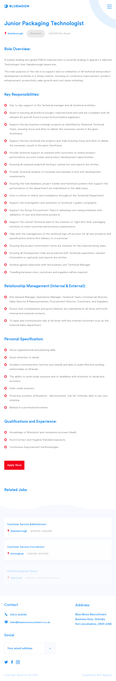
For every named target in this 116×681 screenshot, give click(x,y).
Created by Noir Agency (97, 675)
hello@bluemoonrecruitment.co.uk (27, 623)
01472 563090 (15, 615)
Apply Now (14, 465)
